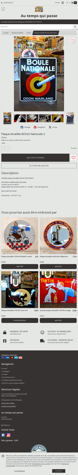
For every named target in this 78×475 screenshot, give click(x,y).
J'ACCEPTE (59, 471)
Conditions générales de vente (11, 380)
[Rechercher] (75, 26)
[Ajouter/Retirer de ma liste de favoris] (73, 157)
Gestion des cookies (7, 403)
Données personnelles (8, 406)
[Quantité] (5, 148)
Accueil (6, 33)
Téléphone (5, 425)
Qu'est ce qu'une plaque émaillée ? (13, 383)
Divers (29, 33)
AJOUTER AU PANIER (35, 157)
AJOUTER (20, 266)
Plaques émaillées (17, 33)
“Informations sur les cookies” (41, 464)
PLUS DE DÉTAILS (20, 320)
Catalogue (5, 371)
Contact (57, 3)
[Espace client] (62, 2)
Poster (53, 127)
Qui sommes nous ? (8, 377)
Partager (25, 127)
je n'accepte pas (19, 471)
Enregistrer (39, 127)
